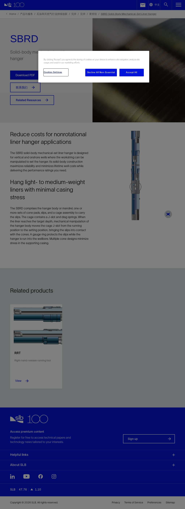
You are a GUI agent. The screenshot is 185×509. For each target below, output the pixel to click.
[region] (93, 67)
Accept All (131, 72)
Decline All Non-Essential (101, 72)
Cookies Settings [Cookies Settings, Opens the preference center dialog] (53, 72)
